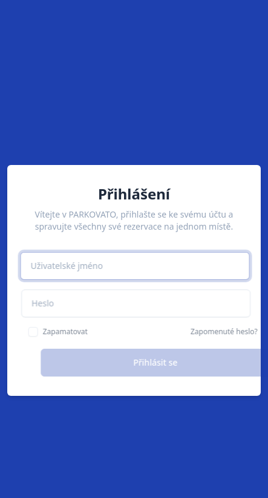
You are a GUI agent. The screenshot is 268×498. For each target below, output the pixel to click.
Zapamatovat (75, 332)
